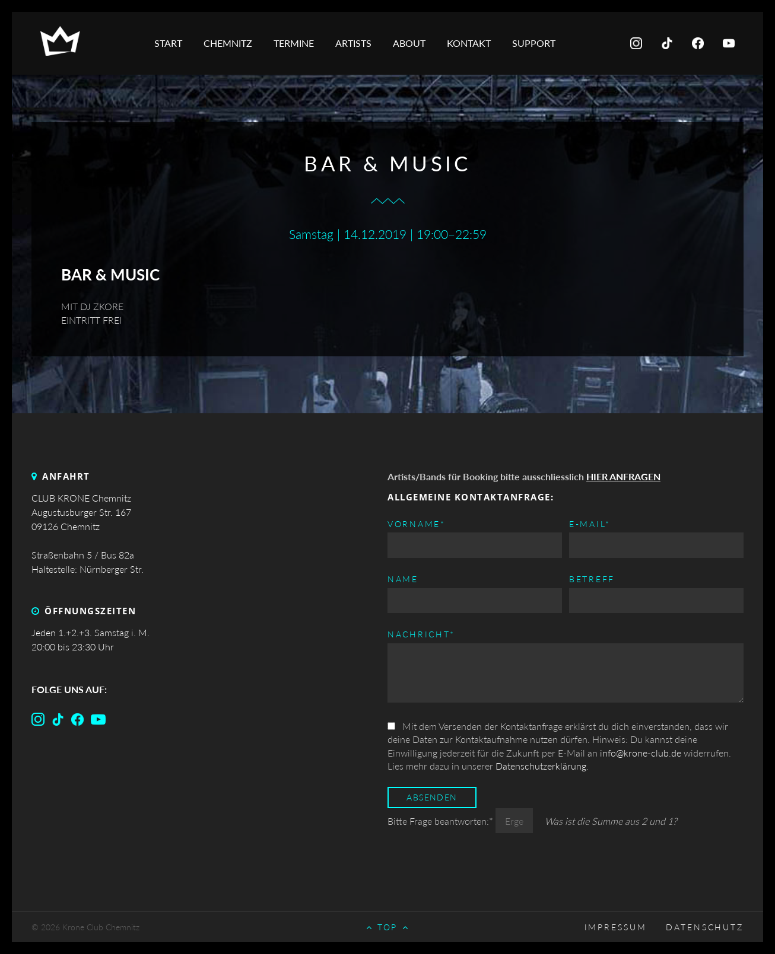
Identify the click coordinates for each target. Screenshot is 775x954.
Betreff (592, 579)
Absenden (432, 797)
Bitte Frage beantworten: (442, 821)
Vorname (417, 523)
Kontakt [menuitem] (469, 43)
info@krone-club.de (640, 752)
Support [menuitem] (533, 43)
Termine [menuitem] (294, 43)
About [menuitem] (409, 43)
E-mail (590, 523)
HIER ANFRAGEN (623, 476)
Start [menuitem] (168, 43)
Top (387, 927)
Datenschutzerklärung (541, 765)
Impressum (616, 927)
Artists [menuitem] (353, 43)
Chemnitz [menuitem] (228, 43)
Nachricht (421, 633)
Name (403, 579)
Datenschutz (705, 927)
